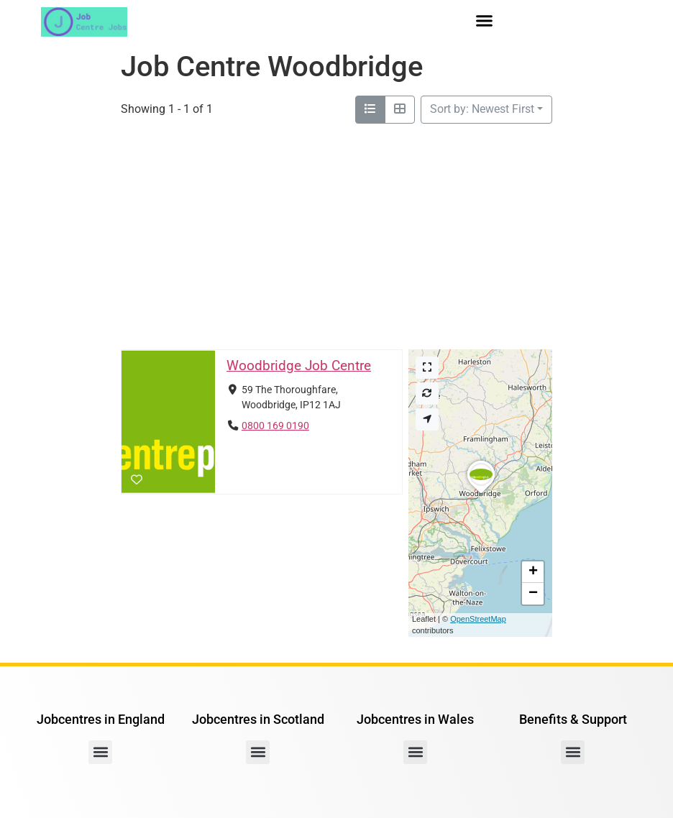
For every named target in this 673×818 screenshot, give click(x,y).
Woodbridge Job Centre (298, 365)
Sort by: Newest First (482, 109)
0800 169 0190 (275, 426)
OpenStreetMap (478, 619)
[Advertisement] (336, 231)
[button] (484, 21)
